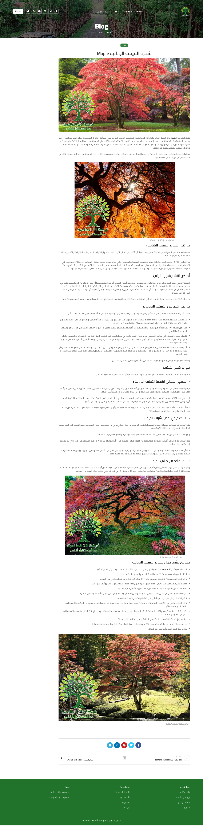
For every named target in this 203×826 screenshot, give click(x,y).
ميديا (67, 788)
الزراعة (127, 809)
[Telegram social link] (110, 745)
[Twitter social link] (50, 12)
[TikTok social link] (28, 12)
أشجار (172, 138)
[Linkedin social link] (117, 745)
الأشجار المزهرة (123, 793)
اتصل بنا (18, 12)
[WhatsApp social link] (34, 12)
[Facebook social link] (56, 12)
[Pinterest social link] (124, 745)
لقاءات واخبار (184, 804)
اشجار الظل (125, 799)
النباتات (101, 32)
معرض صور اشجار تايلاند (59, 793)
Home (109, 33)
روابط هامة (125, 788)
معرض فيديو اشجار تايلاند (58, 799)
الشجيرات (126, 804)
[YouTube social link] (39, 12)
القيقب (166, 569)
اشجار (94, 32)
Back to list (124, 759)
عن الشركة (185, 788)
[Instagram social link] (45, 12)
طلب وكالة (185, 793)
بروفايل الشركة (183, 799)
